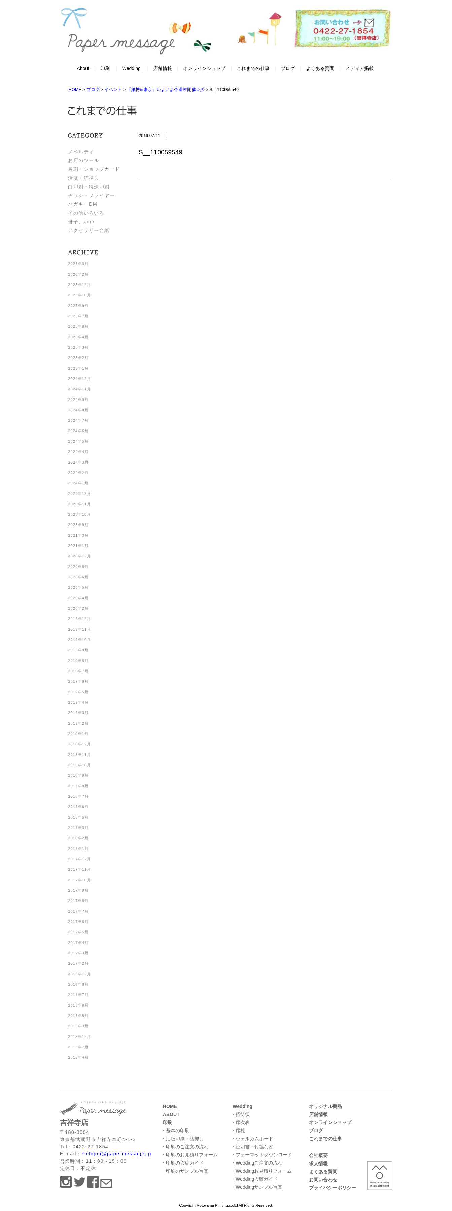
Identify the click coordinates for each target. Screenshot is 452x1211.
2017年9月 (78, 890)
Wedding (131, 68)
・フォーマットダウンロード (261, 1154)
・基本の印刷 (175, 1130)
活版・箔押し (83, 178)
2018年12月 (79, 744)
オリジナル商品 (325, 1106)
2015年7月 (78, 1047)
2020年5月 (78, 587)
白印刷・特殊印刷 (89, 186)
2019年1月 (78, 734)
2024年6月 (78, 431)
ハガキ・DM (82, 204)
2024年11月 (79, 389)
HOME (170, 1106)
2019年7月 (78, 671)
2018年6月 (78, 807)
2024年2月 (78, 473)
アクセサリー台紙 (89, 230)
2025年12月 (79, 285)
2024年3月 (78, 462)
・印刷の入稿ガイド (182, 1163)
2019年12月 (79, 619)
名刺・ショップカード (94, 169)
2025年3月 (78, 347)
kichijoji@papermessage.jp (116, 1153)
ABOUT (171, 1114)
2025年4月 (78, 337)
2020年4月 (78, 598)
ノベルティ (81, 151)
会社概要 (318, 1155)
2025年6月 (78, 326)
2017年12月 (79, 859)
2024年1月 (78, 483)
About (83, 68)
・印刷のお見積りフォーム (189, 1154)
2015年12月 (79, 1036)
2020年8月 (78, 567)
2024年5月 (78, 441)
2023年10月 (79, 514)
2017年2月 (78, 963)
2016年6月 (78, 1005)
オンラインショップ (204, 68)
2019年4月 (78, 702)
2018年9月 (78, 775)
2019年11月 (79, 629)
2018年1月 (78, 849)
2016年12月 (79, 974)
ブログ (288, 68)
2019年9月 (78, 650)
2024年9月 (78, 399)
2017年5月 (78, 932)
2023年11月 (79, 504)
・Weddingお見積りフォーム (261, 1171)
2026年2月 (78, 274)
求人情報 (318, 1163)
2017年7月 (78, 911)
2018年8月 (78, 786)
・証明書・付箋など (252, 1146)
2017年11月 (79, 869)
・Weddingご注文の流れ (256, 1163)
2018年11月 (79, 755)
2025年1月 (78, 368)
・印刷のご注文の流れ (184, 1146)
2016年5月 (78, 1016)
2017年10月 (79, 880)
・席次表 (240, 1122)
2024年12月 (79, 379)
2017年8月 (78, 901)
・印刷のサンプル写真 (184, 1171)
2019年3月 (78, 713)
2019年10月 (79, 640)
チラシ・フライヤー (91, 195)
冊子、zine (81, 221)
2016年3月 (78, 1026)
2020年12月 (79, 556)
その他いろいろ (86, 213)
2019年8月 (78, 661)
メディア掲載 (359, 68)
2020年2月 (78, 608)
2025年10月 (79, 295)
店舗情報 (162, 68)
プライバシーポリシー (332, 1187)
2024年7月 (78, 420)
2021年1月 (78, 546)
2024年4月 (78, 452)
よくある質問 (320, 68)
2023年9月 (78, 525)
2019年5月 (78, 692)
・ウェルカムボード (252, 1138)
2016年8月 (78, 984)
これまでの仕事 (253, 68)
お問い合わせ (323, 1179)
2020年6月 (78, 577)
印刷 (105, 68)
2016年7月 (78, 995)
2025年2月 (78, 358)
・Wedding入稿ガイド (254, 1179)
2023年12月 (79, 493)
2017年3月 (78, 953)
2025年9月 (78, 306)
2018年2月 (78, 838)
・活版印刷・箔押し (182, 1138)
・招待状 (240, 1114)
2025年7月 (78, 316)
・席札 (238, 1130)
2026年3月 (78, 264)
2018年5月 (78, 817)
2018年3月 (78, 828)
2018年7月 (78, 796)
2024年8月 (78, 410)
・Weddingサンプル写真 (256, 1187)
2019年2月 (78, 723)
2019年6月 (78, 681)
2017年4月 (78, 943)
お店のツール (83, 160)
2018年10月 (79, 765)
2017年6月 (78, 922)
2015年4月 (78, 1057)
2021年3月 (78, 535)
